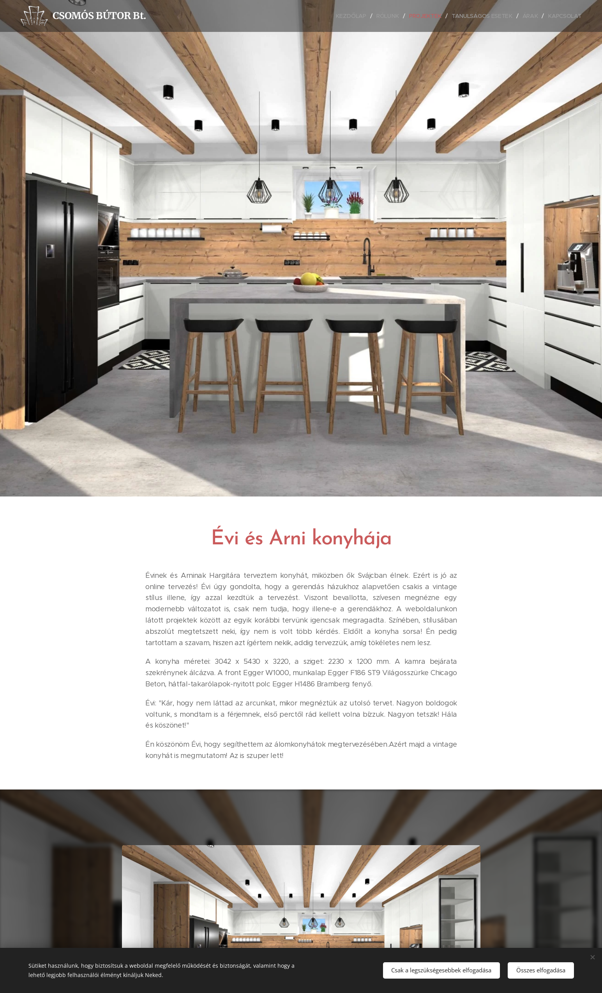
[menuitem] (354, 16)
